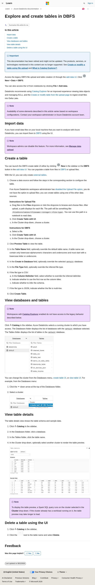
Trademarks (19, 582)
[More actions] (88, 9)
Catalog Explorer (39, 91)
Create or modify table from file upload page (50, 95)
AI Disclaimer (7, 578)
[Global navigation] (2, 3)
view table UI (75, 378)
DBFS (38, 133)
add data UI (71, 77)
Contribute (44, 578)
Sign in (90, 3)
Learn (7, 9)
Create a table (12, 38)
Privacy (54, 578)
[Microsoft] (47, 3)
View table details (13, 44)
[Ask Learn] (83, 9)
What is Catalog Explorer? (44, 68)
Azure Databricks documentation (26, 9)
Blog (34, 578)
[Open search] (84, 3)
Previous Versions (22, 578)
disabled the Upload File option (69, 189)
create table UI (59, 378)
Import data (11, 35)
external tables (39, 175)
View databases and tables (17, 41)
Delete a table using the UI (17, 48)
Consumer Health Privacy (71, 578)
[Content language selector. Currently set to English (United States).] (14, 572)
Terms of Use (7, 582)
